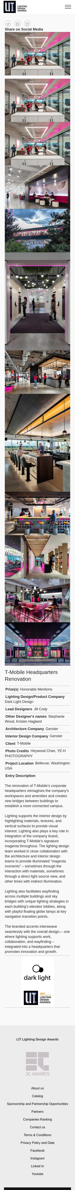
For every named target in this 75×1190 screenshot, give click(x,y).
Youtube (37, 1173)
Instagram (37, 1158)
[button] (8, 23)
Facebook (37, 1150)
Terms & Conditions (37, 1134)
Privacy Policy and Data (37, 1142)
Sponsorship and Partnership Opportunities (37, 1104)
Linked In (37, 1166)
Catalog (37, 1096)
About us (37, 1088)
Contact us (37, 1127)
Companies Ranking (37, 1119)
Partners (37, 1111)
